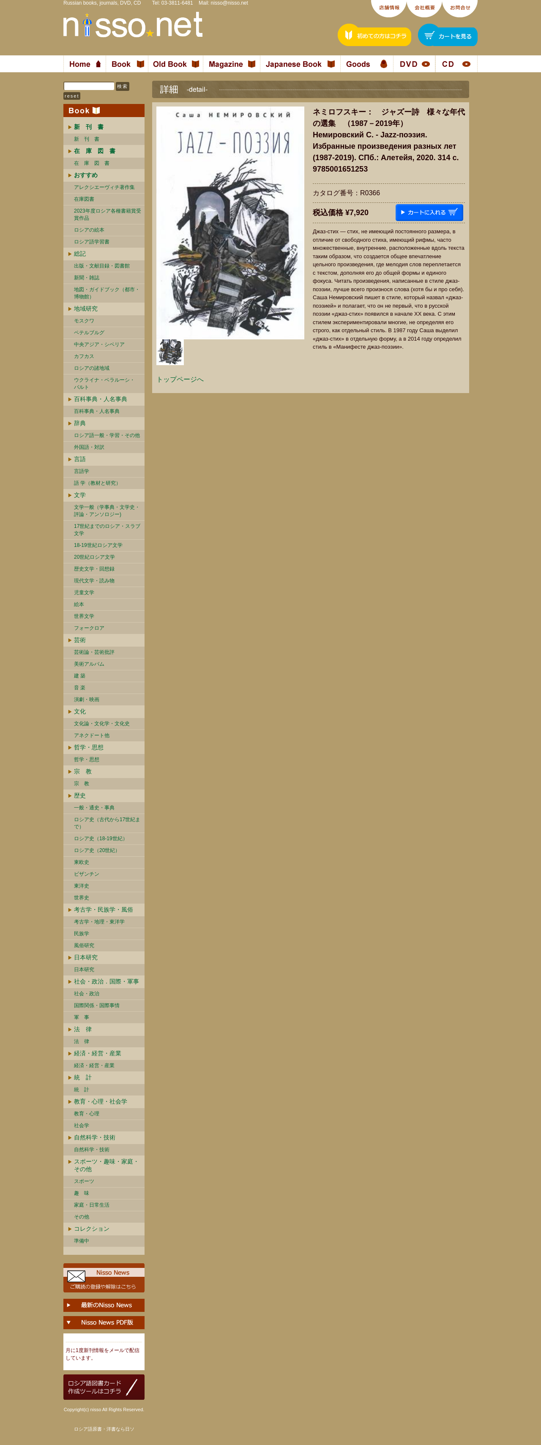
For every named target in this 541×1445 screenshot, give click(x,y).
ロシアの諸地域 (91, 368)
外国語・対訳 (89, 447)
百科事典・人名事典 (100, 399)
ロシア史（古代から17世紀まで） (107, 823)
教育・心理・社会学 (100, 1101)
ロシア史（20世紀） (97, 850)
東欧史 (81, 862)
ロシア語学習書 (91, 242)
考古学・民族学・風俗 (103, 909)
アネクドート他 (91, 735)
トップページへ (180, 379)
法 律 (83, 1029)
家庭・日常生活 (91, 1205)
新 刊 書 (86, 139)
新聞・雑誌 (86, 278)
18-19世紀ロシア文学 (98, 545)
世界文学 (84, 616)
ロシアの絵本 (89, 230)
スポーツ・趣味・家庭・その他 (106, 1165)
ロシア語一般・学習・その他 (107, 435)
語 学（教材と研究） (97, 483)
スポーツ (84, 1181)
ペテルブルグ (89, 333)
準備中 (81, 1241)
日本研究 (86, 957)
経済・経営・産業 (97, 1053)
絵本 (79, 604)
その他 (81, 1217)
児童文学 (84, 592)
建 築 (79, 676)
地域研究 (86, 308)
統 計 (83, 1077)
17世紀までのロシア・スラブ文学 (107, 529)
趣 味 (81, 1193)
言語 (80, 459)
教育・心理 (86, 1114)
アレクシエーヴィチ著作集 (104, 187)
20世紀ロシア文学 (94, 557)
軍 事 (81, 1017)
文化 (80, 711)
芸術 (80, 639)
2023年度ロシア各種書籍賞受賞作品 (107, 214)
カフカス (84, 356)
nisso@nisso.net (229, 3)
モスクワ (84, 321)
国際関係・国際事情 (97, 1005)
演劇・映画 (86, 699)
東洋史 (81, 886)
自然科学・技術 (94, 1137)
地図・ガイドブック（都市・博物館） (107, 293)
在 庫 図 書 (91, 163)
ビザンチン (86, 874)
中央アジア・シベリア (99, 344)
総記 (80, 253)
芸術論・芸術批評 (94, 652)
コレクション (91, 1228)
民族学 (81, 934)
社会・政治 (86, 994)
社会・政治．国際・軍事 (106, 981)
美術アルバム (89, 664)
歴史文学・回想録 (94, 569)
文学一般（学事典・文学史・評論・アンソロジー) (107, 510)
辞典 (80, 423)
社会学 (81, 1125)
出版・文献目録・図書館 (102, 266)
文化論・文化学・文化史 (102, 724)
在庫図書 (84, 199)
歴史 (80, 795)
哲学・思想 (89, 747)
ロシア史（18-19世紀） (101, 838)
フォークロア (89, 628)
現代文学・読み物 (94, 581)
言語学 (81, 471)
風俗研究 (84, 945)
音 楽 (79, 688)
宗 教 (83, 771)
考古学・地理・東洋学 (99, 922)
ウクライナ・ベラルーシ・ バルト (104, 383)
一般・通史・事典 (94, 808)
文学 (80, 495)
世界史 (81, 898)
